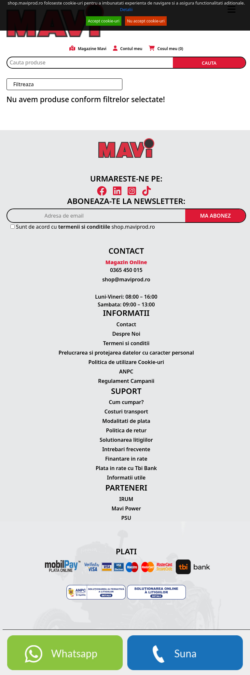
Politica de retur (126, 430)
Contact (126, 324)
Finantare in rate (126, 458)
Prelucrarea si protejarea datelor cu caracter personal (126, 352)
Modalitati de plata (126, 421)
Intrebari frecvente (126, 449)
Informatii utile (126, 477)
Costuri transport (126, 411)
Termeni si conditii (126, 343)
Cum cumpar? (126, 402)
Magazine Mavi (87, 48)
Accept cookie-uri (103, 21)
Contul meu (127, 48)
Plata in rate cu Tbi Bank (126, 468)
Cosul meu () (166, 48)
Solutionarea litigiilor (126, 439)
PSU (126, 517)
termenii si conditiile (84, 226)
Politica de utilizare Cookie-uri (126, 362)
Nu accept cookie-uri (145, 21)
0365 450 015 (126, 270)
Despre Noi (126, 333)
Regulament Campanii (126, 381)
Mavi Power (126, 508)
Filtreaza (23, 84)
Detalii (126, 9)
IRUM (126, 499)
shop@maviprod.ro (126, 279)
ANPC (126, 371)
